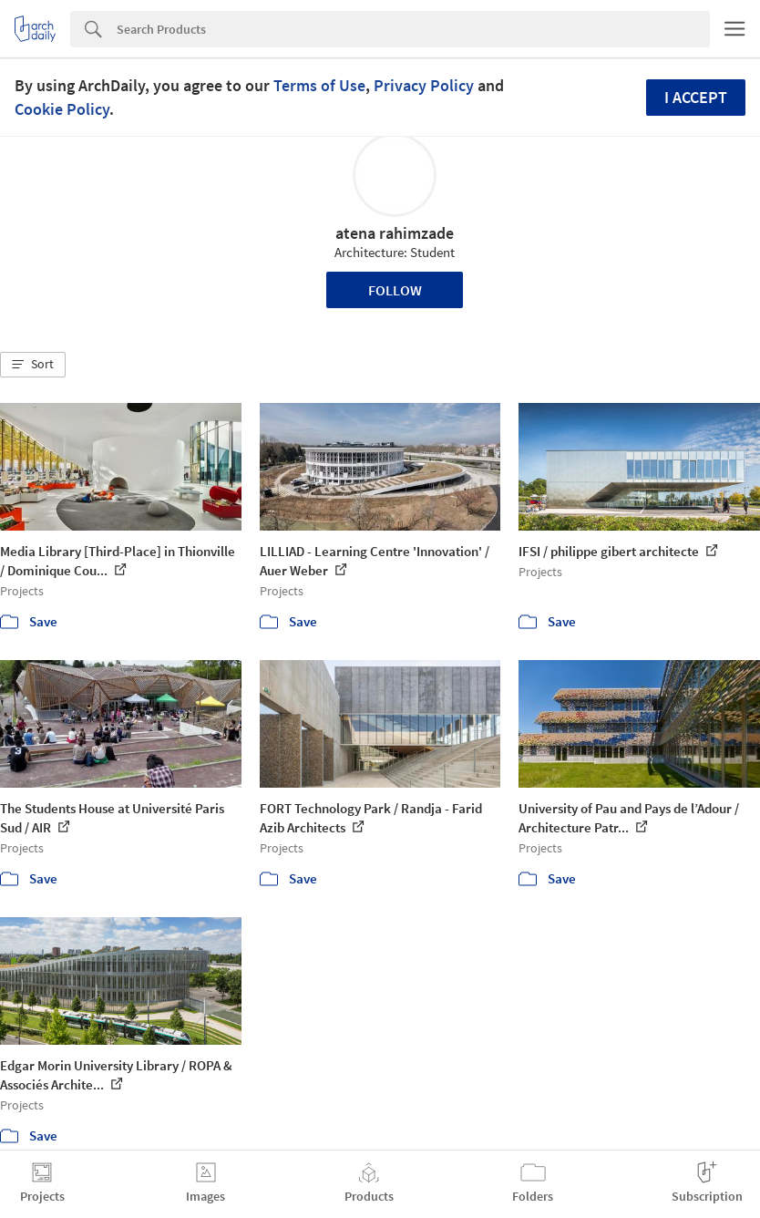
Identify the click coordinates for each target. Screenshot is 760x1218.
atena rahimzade (394, 232)
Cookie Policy (62, 108)
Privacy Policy (424, 85)
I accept (695, 97)
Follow (395, 290)
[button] (33, 364)
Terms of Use (319, 85)
